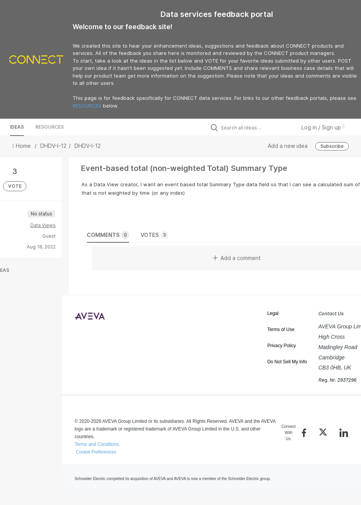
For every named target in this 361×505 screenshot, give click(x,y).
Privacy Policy (281, 345)
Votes (154, 235)
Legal (272, 313)
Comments (108, 235)
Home (22, 145)
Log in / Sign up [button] (322, 127)
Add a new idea (288, 145)
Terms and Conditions (97, 444)
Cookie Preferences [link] (96, 452)
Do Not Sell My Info (287, 361)
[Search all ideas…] (256, 127)
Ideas (17, 127)
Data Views (43, 225)
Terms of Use (281, 329)
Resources (49, 127)
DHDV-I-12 (53, 145)
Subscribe (332, 146)
